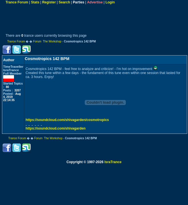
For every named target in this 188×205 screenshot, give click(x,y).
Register (49, 2)
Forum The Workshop (47, 41)
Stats (35, 2)
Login (110, 2)
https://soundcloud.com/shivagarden (56, 128)
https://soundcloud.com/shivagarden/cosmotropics (67, 120)
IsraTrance (113, 162)
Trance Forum (16, 2)
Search (64, 2)
